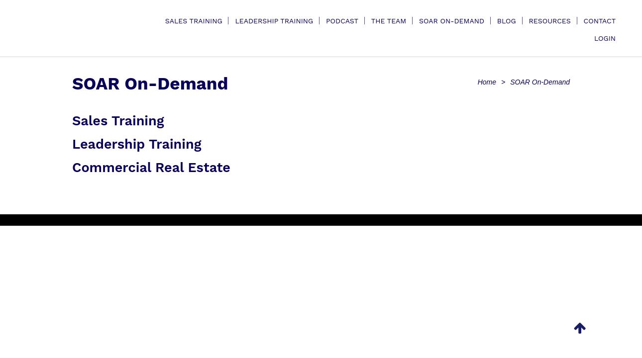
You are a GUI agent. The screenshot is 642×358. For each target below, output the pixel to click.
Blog (506, 21)
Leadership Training (274, 21)
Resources (549, 21)
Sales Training (193, 21)
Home (487, 82)
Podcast (342, 21)
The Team (389, 21)
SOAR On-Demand (451, 21)
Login (605, 38)
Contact (600, 21)
